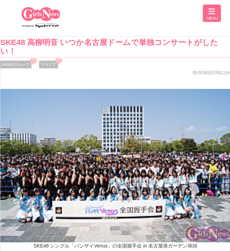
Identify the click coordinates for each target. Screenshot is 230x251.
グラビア (48, 64)
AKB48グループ (16, 64)
